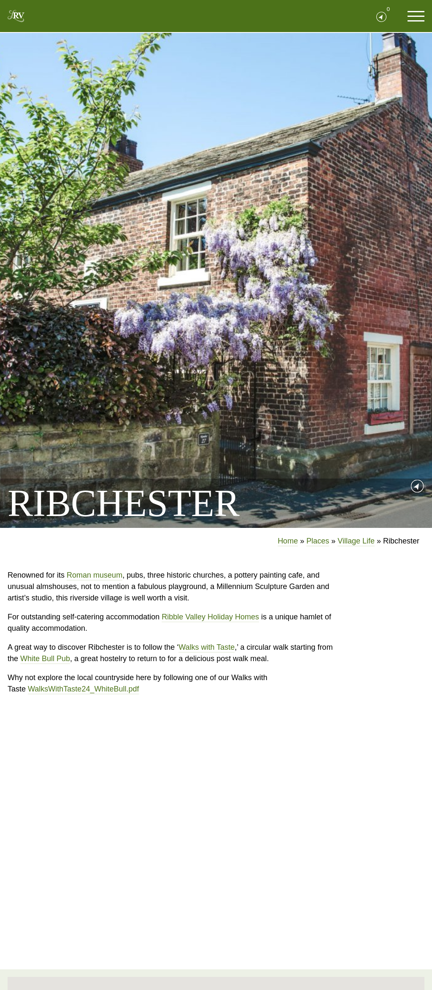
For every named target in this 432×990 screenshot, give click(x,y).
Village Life (356, 541)
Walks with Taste (206, 647)
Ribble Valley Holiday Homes (210, 617)
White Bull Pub (45, 658)
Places (317, 541)
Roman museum (94, 575)
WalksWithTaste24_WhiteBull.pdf (83, 689)
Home (288, 541)
